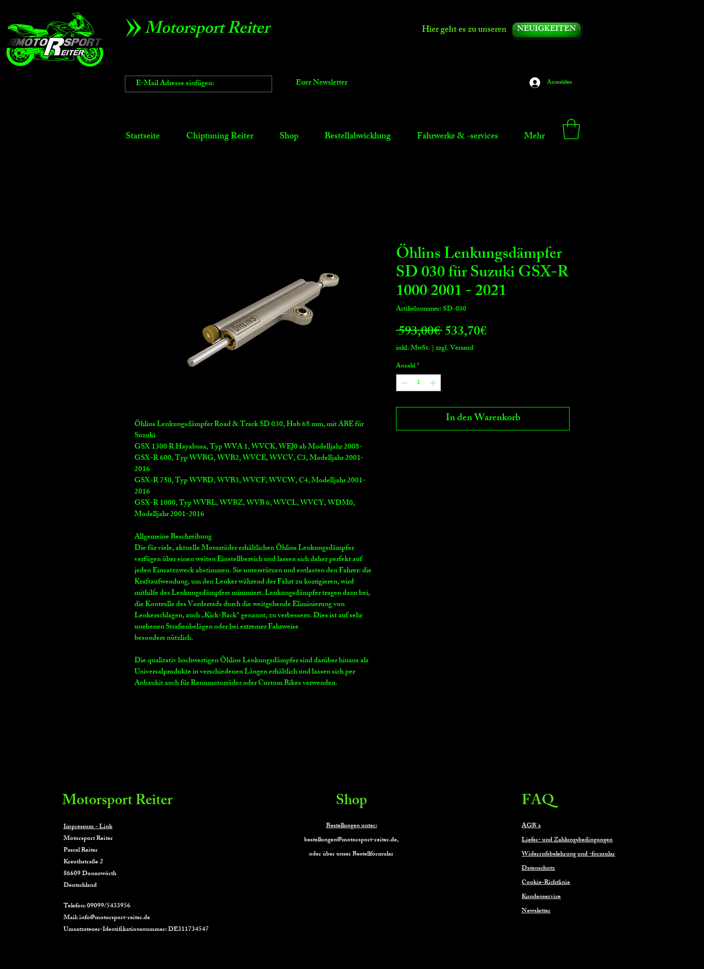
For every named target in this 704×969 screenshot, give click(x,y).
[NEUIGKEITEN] (546, 30)
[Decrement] (403, 383)
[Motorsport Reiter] (210, 30)
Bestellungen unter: (351, 826)
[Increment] (434, 383)
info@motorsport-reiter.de (114, 918)
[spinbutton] (418, 383)
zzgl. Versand (454, 348)
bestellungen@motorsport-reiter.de (350, 840)
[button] (571, 129)
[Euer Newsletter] (321, 83)
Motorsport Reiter (117, 801)
